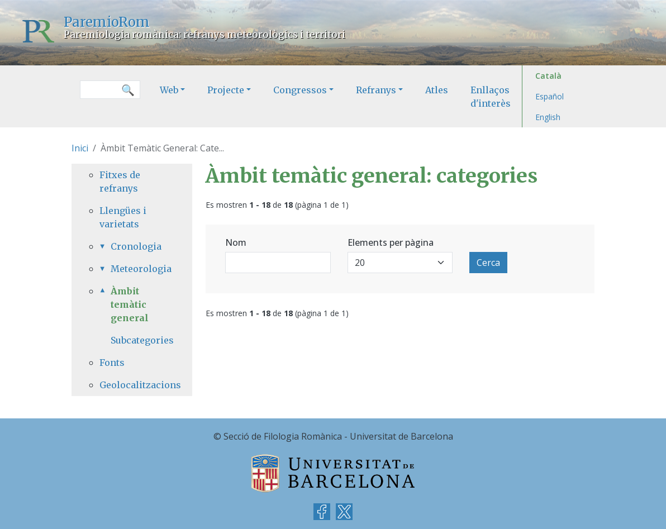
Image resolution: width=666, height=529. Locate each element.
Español (549, 96)
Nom (235, 242)
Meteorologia (137, 268)
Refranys (376, 90)
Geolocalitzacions (131, 384)
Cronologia (136, 246)
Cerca (488, 262)
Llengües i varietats (122, 217)
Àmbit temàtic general (130, 304)
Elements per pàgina (391, 242)
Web (169, 90)
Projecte (225, 90)
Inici (80, 148)
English (547, 117)
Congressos (300, 90)
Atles (436, 90)
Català (548, 75)
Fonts (112, 362)
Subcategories (142, 340)
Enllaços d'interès (490, 96)
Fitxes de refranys (119, 181)
